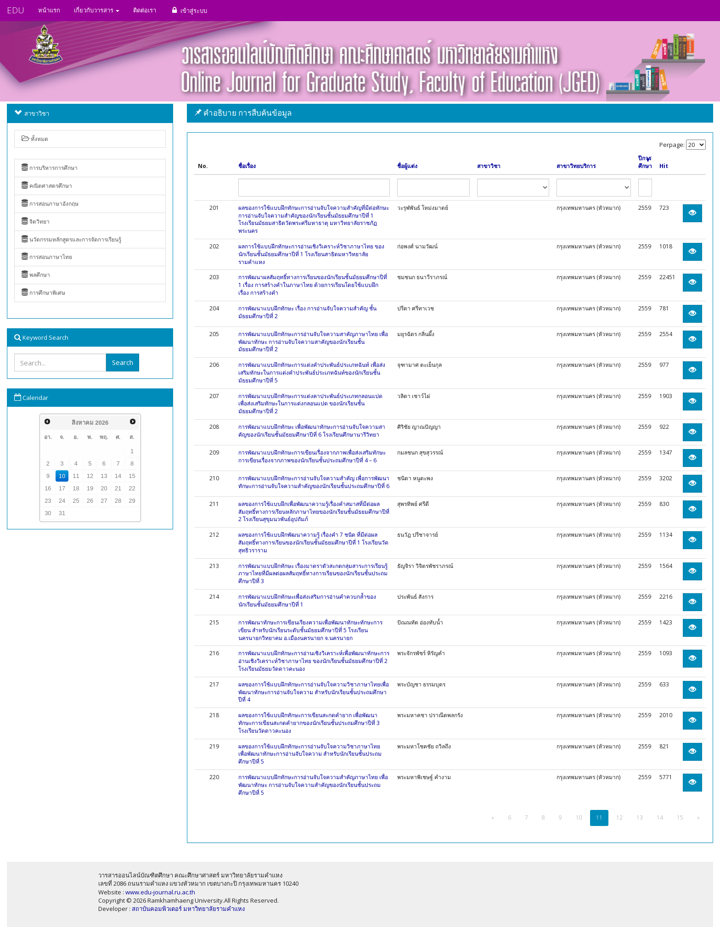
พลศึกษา (36, 275)
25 (76, 500)
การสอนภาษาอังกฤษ (50, 204)
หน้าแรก (49, 10)
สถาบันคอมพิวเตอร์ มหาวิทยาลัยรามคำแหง (188, 909)
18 (76, 488)
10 (62, 475)
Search (122, 362)
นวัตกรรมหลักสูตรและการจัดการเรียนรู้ (71, 239)
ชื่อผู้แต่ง (407, 166)
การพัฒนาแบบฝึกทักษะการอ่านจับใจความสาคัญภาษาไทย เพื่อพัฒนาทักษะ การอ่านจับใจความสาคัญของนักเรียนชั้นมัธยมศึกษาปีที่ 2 (313, 342)
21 (118, 488)
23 (48, 500)
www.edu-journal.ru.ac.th (160, 892)
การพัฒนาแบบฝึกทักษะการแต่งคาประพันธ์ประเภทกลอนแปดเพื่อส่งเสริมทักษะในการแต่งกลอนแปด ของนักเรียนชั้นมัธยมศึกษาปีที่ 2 (310, 404)
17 (62, 488)
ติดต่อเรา (144, 10)
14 (118, 475)
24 (62, 500)
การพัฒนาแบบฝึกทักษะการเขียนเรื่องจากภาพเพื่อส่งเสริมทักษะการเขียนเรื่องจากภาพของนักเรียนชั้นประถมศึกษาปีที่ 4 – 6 (312, 456)
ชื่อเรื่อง (247, 166)
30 (48, 513)
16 (48, 488)
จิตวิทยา (36, 221)
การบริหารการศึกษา (50, 168)
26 (90, 500)
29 (132, 500)
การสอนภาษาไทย (47, 257)
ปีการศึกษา (645, 162)
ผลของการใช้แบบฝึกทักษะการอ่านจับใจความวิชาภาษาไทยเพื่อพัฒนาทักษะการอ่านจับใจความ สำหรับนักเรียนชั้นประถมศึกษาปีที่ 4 (313, 692)
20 (104, 488)
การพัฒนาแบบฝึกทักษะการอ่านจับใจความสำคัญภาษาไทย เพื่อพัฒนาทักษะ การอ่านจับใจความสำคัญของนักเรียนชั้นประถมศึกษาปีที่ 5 (313, 785)
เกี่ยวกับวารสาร (96, 10)
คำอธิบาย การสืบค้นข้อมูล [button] (243, 112)
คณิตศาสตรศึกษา (47, 186)
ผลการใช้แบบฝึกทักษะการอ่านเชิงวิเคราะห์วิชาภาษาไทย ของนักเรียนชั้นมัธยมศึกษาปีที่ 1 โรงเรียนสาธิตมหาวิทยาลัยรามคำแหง (311, 254)
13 (104, 475)
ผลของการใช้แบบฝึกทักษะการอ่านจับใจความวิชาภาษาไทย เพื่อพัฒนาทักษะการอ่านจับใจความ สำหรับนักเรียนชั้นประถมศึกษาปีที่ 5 (310, 754)
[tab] (450, 113)
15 (132, 475)
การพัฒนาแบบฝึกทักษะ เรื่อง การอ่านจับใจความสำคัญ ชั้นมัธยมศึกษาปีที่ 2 (307, 312)
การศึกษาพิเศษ (43, 293)
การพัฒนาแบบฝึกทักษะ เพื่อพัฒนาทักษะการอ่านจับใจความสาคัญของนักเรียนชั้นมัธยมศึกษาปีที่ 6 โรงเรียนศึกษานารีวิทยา (311, 430)
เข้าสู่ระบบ (188, 10)
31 (62, 513)
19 (90, 488)
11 (76, 475)
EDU (15, 10)
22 (132, 488)
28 (118, 500)
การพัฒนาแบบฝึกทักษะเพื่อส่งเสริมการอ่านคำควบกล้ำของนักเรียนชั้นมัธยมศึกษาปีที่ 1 (307, 600)
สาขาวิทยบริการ (576, 166)
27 (104, 500)
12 (90, 475)
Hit (663, 166)
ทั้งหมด (35, 139)
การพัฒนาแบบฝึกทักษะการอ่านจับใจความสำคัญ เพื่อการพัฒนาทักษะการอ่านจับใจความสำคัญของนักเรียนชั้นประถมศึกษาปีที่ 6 (313, 482)
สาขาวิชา (489, 166)
